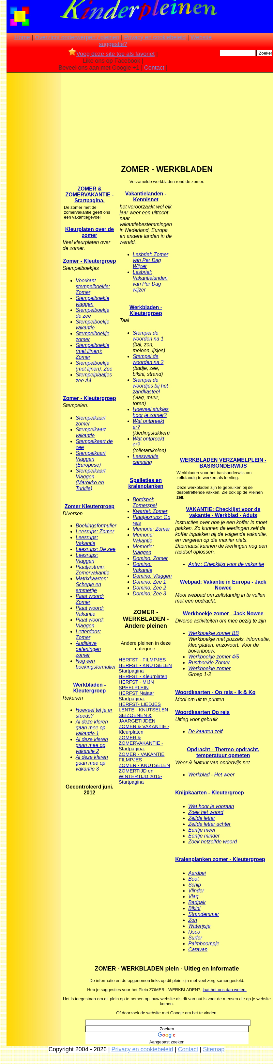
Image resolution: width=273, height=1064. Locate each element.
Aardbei (197, 873)
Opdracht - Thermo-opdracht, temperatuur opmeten (223, 752)
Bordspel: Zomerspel (145, 502)
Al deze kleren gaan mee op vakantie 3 (92, 763)
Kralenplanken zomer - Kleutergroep (220, 859)
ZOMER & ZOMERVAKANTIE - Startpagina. (89, 194)
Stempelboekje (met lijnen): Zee (94, 366)
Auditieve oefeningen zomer (88, 649)
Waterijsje (199, 926)
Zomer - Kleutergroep (89, 261)
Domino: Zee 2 (149, 587)
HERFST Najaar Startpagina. (136, 695)
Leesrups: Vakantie (87, 540)
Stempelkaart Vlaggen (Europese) (91, 459)
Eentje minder (204, 836)
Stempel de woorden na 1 (148, 335)
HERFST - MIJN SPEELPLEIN (136, 684)
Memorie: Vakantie (143, 537)
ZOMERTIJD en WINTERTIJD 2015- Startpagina (140, 776)
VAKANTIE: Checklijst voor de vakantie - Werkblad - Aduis (223, 512)
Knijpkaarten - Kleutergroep (209, 792)
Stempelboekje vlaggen (92, 301)
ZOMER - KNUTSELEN (144, 765)
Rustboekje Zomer (209, 662)
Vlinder (196, 890)
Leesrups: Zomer (95, 531)
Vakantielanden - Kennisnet (145, 196)
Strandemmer (203, 914)
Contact (154, 67)
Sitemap (213, 1049)
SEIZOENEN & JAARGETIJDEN (137, 717)
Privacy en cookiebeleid (155, 37)
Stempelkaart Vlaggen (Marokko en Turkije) (91, 479)
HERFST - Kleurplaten (143, 676)
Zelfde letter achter (209, 824)
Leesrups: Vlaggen (87, 558)
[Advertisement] (34, 177)
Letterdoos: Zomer (88, 634)
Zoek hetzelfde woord (212, 841)
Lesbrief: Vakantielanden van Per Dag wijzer (150, 280)
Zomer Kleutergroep (89, 506)
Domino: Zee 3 (149, 593)
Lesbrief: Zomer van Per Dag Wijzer (150, 260)
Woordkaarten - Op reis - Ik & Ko (215, 692)
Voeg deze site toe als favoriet (111, 54)
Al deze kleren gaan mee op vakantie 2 (92, 745)
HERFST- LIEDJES (140, 704)
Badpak (196, 902)
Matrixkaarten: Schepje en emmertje (92, 584)
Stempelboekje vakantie (92, 324)
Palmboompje (203, 943)
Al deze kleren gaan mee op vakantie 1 (92, 727)
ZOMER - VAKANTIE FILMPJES (142, 756)
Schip (194, 885)
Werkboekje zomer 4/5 (213, 656)
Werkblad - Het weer (211, 774)
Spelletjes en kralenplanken (145, 483)
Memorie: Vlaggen (143, 549)
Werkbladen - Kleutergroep (89, 687)
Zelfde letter (201, 818)
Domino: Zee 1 (149, 582)
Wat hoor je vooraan (211, 806)
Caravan (197, 949)
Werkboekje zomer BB (213, 633)
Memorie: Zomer (151, 529)
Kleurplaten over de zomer (89, 232)
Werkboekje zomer (209, 668)
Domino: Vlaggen (152, 576)
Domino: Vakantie (142, 567)
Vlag (193, 896)
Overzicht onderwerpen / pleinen (77, 37)
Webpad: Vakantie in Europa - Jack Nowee (223, 584)
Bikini (194, 908)
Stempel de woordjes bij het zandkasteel (150, 385)
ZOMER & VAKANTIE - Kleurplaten (144, 729)
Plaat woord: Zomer (90, 599)
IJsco (194, 932)
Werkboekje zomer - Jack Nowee (223, 613)
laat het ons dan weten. (224, 989)
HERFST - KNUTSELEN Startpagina (145, 667)
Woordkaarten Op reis (202, 712)
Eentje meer (202, 830)
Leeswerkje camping (146, 459)
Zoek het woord (205, 812)
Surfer (195, 937)
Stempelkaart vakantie (91, 432)
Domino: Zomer (150, 558)
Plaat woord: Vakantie (90, 611)
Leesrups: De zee (95, 549)
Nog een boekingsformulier (96, 664)
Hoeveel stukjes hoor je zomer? (151, 412)
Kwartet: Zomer (150, 511)
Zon (192, 920)
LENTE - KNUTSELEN (143, 709)
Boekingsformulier (96, 525)
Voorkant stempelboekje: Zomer (93, 286)
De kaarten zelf (205, 731)
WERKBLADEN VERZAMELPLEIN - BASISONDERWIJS (223, 463)
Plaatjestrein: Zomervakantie (92, 569)
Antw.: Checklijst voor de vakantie (226, 564)
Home (22, 37)
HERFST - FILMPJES (142, 659)
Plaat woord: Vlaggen (90, 622)
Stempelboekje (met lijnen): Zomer (92, 351)
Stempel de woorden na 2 (148, 359)
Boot (193, 879)
